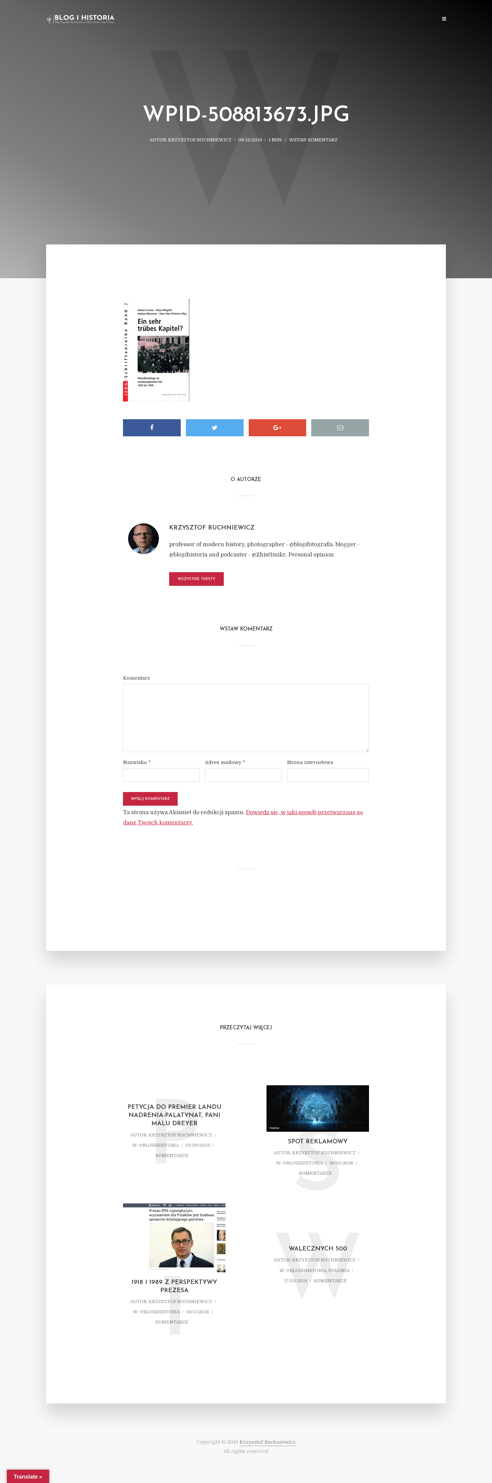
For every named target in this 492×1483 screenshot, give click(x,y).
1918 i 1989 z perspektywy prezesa (174, 1286)
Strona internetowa (310, 762)
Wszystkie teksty (196, 579)
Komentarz (136, 678)
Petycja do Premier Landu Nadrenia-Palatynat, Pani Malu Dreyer (174, 1115)
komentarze (171, 1155)
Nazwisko (137, 762)
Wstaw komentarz (313, 139)
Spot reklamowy (317, 1142)
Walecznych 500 (318, 1249)
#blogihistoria (159, 1145)
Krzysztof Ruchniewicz (200, 139)
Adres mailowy (225, 762)
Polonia (339, 1270)
